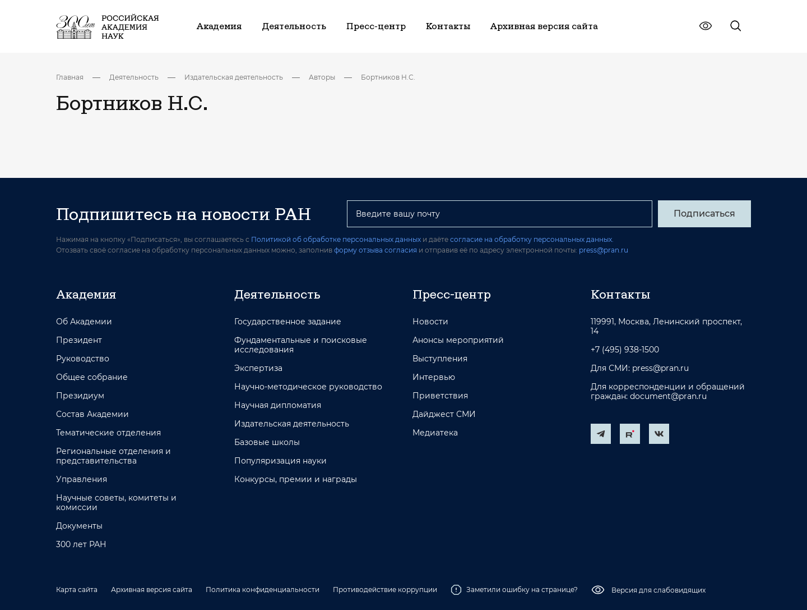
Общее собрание (92, 377)
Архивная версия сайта (151, 589)
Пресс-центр (451, 294)
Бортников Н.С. (388, 77)
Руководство (82, 359)
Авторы (322, 77)
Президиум (80, 396)
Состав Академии (92, 414)
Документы (79, 526)
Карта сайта (77, 589)
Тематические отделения (108, 433)
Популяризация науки (280, 461)
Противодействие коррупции (385, 589)
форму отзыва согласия (375, 250)
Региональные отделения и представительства (113, 456)
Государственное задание (287, 322)
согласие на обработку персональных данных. (532, 239)
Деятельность (134, 77)
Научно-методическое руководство (308, 387)
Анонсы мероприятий (458, 340)
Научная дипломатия (277, 405)
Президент (79, 340)
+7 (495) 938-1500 (625, 350)
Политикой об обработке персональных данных (336, 239)
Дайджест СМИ (444, 414)
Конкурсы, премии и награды (295, 479)
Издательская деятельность (233, 77)
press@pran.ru (603, 250)
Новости (430, 322)
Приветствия (440, 396)
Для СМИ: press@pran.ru (640, 368)
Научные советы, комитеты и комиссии (116, 502)
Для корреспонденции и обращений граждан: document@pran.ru (668, 391)
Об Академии (84, 322)
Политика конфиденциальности (262, 589)
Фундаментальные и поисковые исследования (300, 345)
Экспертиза (258, 368)
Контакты (620, 294)
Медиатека (435, 433)
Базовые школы (267, 442)
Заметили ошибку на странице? (514, 589)
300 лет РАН (81, 544)
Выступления (439, 359)
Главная (70, 77)
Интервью (433, 377)
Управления (81, 479)
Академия (86, 294)
